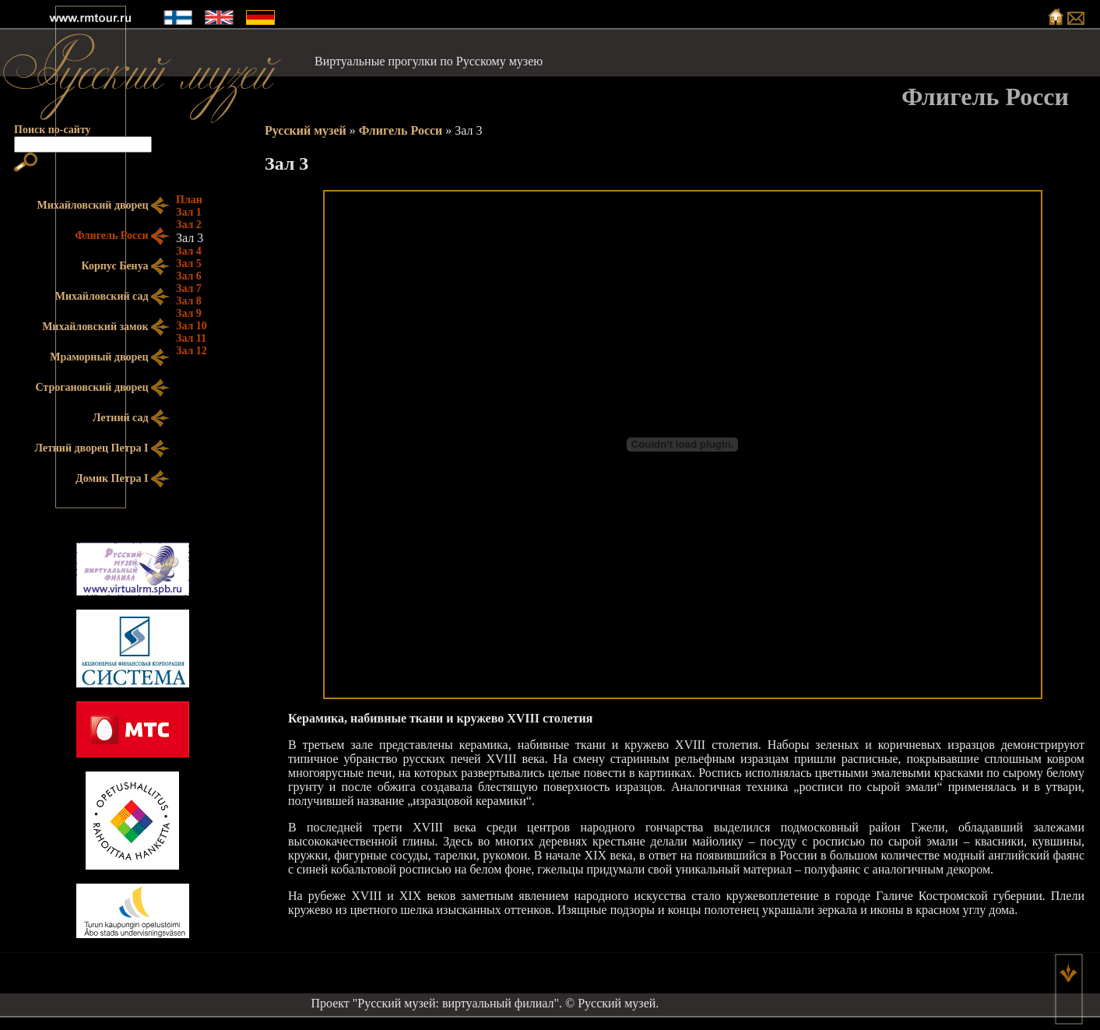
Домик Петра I (123, 479)
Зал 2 (189, 224)
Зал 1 (189, 212)
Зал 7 (189, 288)
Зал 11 (191, 338)
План (189, 200)
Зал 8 (189, 301)
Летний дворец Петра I (102, 449)
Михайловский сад (112, 297)
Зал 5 (189, 263)
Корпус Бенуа (126, 267)
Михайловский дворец (103, 206)
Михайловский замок (106, 327)
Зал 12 (191, 351)
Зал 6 (189, 276)
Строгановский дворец (102, 388)
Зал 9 (189, 313)
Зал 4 (189, 251)
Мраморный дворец (110, 358)
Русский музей (305, 130)
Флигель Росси (401, 130)
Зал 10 (191, 326)
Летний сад (131, 418)
